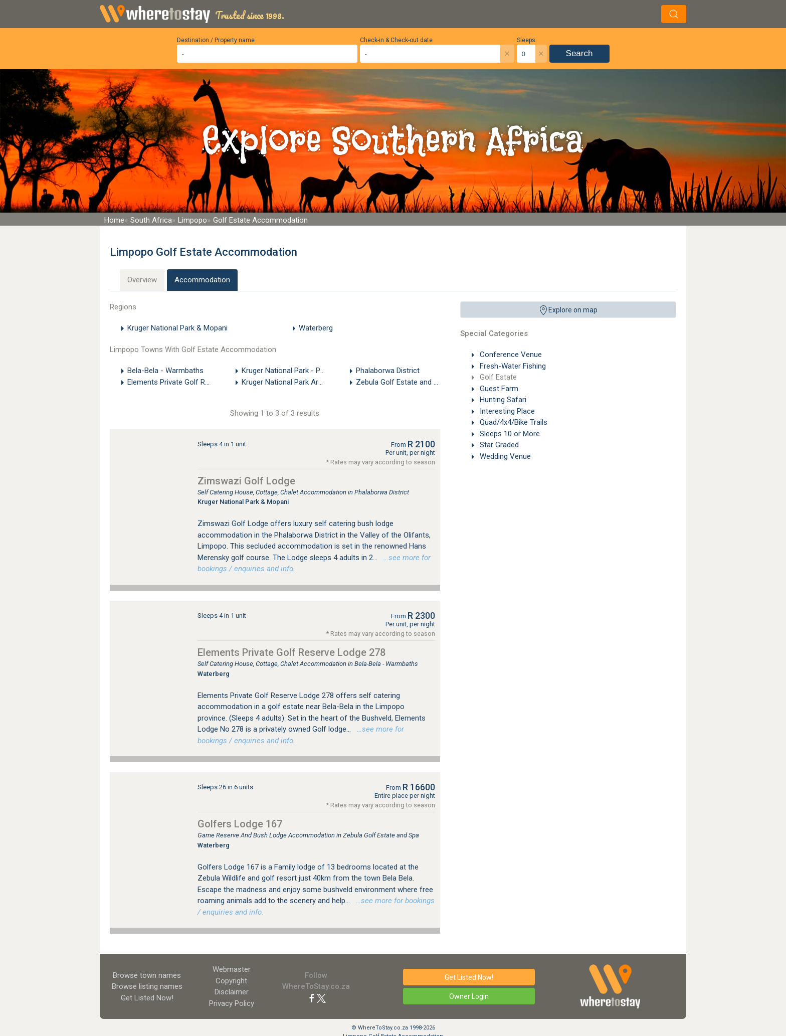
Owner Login (469, 996)
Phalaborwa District (388, 370)
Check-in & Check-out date (396, 40)
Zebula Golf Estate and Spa (401, 382)
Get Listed (147, 997)
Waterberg (316, 327)
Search (579, 53)
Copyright (231, 980)
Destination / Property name (216, 40)
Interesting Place (506, 411)
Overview (142, 279)
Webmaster (232, 969)
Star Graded (498, 444)
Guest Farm (498, 388)
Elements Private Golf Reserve (177, 382)
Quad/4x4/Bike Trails (512, 422)
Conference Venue (510, 354)
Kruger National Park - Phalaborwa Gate (307, 370)
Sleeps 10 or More (509, 433)
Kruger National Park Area (284, 382)
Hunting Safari (502, 399)
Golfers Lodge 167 (240, 824)
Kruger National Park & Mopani (177, 327)
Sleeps (526, 40)
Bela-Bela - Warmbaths (165, 370)
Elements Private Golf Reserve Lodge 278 (291, 652)
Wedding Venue (504, 456)
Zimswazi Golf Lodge (246, 481)
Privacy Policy (231, 1003)
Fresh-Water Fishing (512, 366)
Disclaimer (232, 991)
